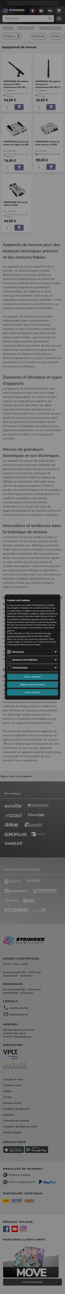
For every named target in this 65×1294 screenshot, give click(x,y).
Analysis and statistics (25, 659)
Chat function (20, 667)
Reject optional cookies (32, 684)
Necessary (18, 651)
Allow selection (32, 676)
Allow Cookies (32, 692)
